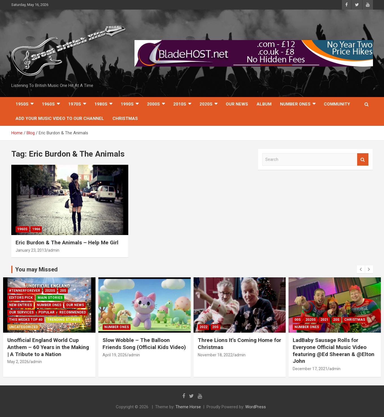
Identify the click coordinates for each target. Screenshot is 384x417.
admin (53, 250)
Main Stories (50, 298)
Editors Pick (21, 298)
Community (337, 104)
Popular (46, 312)
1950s (22, 104)
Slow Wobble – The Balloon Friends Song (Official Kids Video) (144, 343)
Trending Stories (63, 320)
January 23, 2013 (31, 250)
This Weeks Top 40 (25, 320)
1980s (100, 104)
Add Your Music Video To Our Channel (60, 118)
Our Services (21, 312)
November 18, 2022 (215, 355)
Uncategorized (23, 327)
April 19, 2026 (115, 355)
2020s (205, 104)
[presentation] (361, 269)
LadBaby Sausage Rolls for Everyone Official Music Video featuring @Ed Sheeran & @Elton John (333, 350)
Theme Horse (188, 406)
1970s (74, 104)
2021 (324, 320)
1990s (127, 104)
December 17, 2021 (310, 368)
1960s (48, 104)
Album (264, 104)
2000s (153, 104)
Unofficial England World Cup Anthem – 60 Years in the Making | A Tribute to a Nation (48, 347)
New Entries (20, 305)
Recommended (72, 312)
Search (362, 159)
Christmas (125, 118)
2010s (179, 104)
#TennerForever (24, 291)
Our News (237, 104)
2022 (203, 327)
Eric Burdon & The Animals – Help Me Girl (67, 242)
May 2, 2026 (18, 361)
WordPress (255, 406)
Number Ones (295, 104)
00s (297, 320)
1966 (36, 229)
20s (63, 291)
